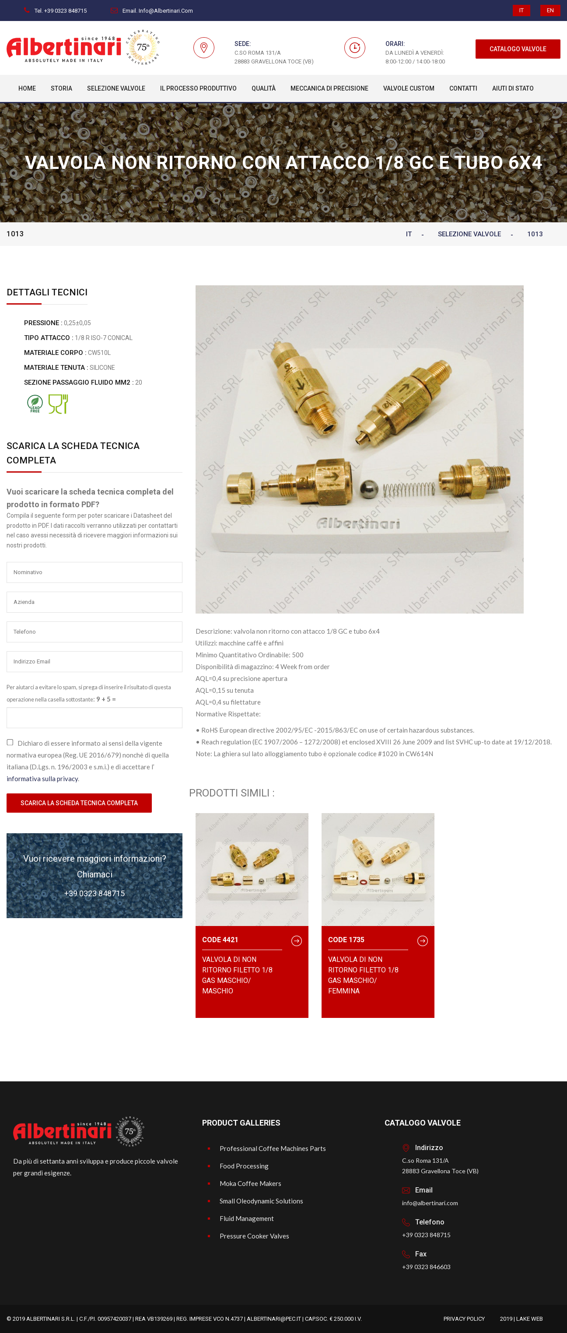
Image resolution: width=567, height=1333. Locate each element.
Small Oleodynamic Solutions (261, 1201)
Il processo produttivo (198, 88)
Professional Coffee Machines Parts (273, 1148)
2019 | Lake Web (521, 1318)
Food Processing (244, 1166)
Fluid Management (247, 1218)
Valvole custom (408, 88)
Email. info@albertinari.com (152, 10)
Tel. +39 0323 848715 (55, 10)
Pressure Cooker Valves (254, 1236)
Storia (61, 88)
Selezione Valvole (116, 88)
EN (550, 10)
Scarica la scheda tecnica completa (79, 803)
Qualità (264, 88)
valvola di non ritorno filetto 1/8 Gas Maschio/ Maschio (237, 975)
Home (27, 88)
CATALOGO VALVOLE (518, 49)
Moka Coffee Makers (250, 1183)
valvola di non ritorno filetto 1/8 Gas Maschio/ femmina (363, 975)
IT (521, 10)
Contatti (463, 88)
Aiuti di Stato (513, 88)
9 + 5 (103, 699)
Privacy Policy (464, 1318)
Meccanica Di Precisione (329, 88)
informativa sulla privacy (42, 778)
